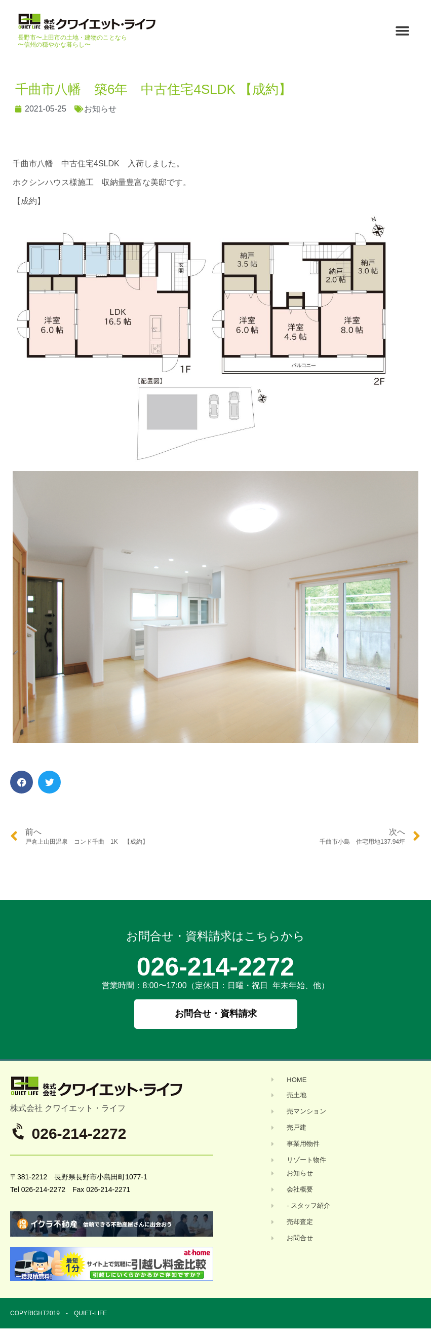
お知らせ (100, 108)
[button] (402, 31)
